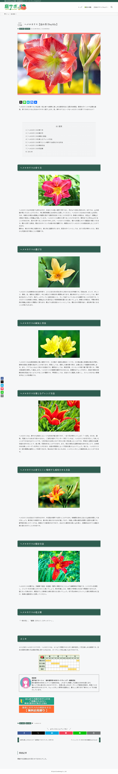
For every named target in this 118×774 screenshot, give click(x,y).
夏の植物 (22, 28)
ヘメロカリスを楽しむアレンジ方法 (40, 139)
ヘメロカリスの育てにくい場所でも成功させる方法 (45, 142)
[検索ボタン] (112, 7)
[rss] (112, 1)
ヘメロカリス (37, 723)
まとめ (30, 151)
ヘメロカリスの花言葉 (35, 148)
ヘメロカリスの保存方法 (36, 145)
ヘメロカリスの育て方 (35, 130)
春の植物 (27, 28)
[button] (24, 733)
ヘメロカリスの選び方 (35, 133)
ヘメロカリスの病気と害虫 (37, 136)
